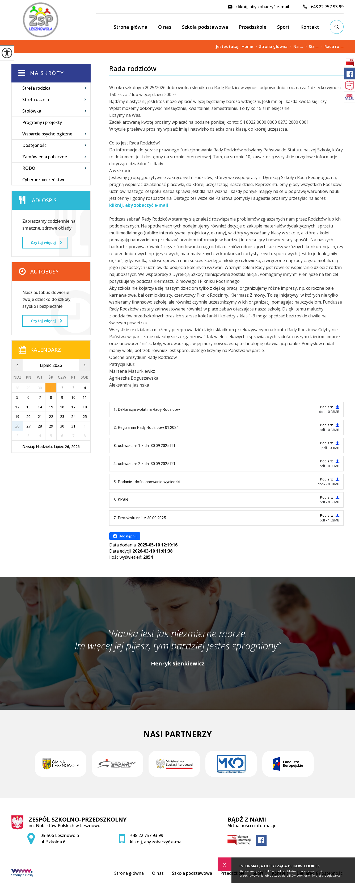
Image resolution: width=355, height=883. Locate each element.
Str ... (311, 46)
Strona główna (130, 27)
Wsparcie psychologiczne (47, 134)
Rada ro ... (331, 46)
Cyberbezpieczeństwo (44, 180)
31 (73, 426)
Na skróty (47, 73)
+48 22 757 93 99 (323, 7)
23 (62, 416)
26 (17, 426)
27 (28, 426)
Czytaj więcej (46, 242)
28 (40, 426)
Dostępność (34, 145)
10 (73, 397)
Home (247, 46)
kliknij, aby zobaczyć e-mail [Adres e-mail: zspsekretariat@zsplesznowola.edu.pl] (157, 842)
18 (85, 406)
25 (85, 416)
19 (17, 416)
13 (28, 406)
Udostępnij (125, 536)
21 (40, 416)
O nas (164, 27)
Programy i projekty (42, 122)
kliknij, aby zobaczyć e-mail (258, 7)
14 (40, 406)
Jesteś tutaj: (229, 46)
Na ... (295, 46)
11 (85, 397)
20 (28, 416)
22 (51, 416)
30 (62, 426)
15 (51, 406)
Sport (283, 27)
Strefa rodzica (36, 88)
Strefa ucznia (35, 99)
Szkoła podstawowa (205, 27)
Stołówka (31, 111)
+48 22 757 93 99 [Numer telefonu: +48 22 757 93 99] (146, 835)
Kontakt (309, 27)
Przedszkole (253, 27)
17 (73, 406)
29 (51, 426)
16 (62, 406)
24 (73, 416)
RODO (28, 168)
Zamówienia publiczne (44, 157)
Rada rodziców (133, 68)
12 (17, 406)
